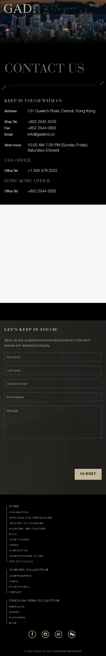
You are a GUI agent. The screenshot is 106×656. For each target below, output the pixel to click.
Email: (8, 134)
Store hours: (12, 145)
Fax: (7, 128)
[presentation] (37, 457)
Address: (10, 111)
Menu (94, 5)
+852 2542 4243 (42, 121)
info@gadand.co (41, 134)
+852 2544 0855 (42, 128)
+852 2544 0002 (42, 191)
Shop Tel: (10, 122)
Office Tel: (11, 171)
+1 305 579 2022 (42, 170)
